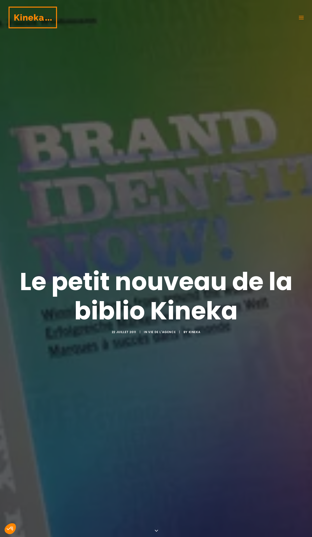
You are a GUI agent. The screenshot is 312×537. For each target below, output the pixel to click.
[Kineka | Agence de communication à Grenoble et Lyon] (32, 17)
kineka (195, 281)
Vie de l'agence (162, 281)
